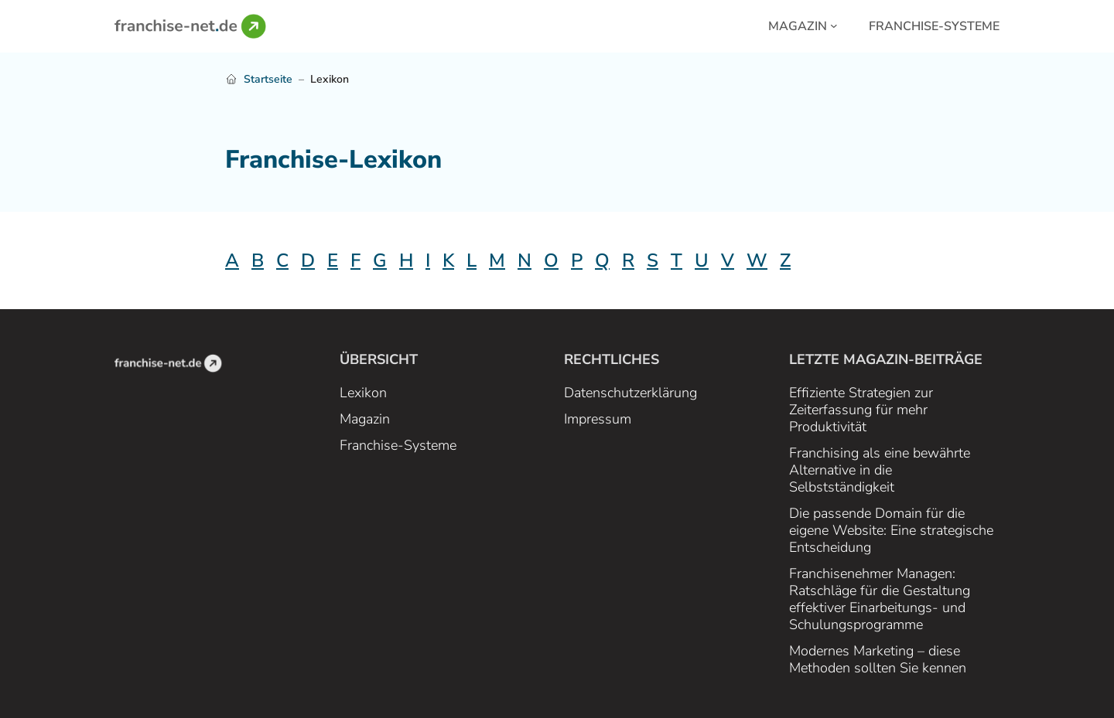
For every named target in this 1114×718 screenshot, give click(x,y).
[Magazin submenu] (834, 25)
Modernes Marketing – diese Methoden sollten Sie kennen (877, 659)
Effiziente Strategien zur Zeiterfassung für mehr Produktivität (861, 409)
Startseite (268, 79)
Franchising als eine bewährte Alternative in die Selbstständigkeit (879, 470)
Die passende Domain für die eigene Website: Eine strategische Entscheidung (891, 530)
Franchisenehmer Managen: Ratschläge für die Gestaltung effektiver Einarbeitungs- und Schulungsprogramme (879, 599)
